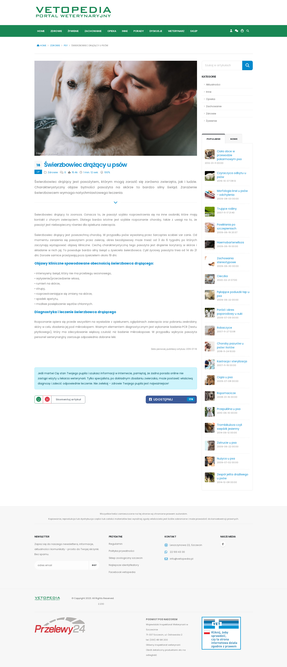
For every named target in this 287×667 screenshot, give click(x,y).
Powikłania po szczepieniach (226, 226)
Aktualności (213, 84)
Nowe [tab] (233, 138)
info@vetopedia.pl (181, 558)
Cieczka (222, 276)
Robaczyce (224, 328)
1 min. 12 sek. (90, 172)
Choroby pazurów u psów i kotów (230, 345)
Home (41, 31)
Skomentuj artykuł (68, 399)
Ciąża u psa (225, 377)
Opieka (111, 31)
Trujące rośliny (227, 209)
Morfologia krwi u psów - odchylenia (232, 193)
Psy (66, 45)
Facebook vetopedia (122, 572)
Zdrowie (56, 31)
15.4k (74, 172)
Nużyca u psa (226, 458)
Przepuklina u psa (228, 409)
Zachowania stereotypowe (226, 260)
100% (107, 172)
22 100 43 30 (177, 552)
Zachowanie (93, 31)
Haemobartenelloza (230, 242)
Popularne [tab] (213, 138)
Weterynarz (176, 31)
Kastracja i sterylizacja (232, 361)
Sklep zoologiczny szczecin (126, 558)
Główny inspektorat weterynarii (163, 644)
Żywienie (73, 31)
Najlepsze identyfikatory (124, 565)
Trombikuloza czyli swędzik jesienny (229, 427)
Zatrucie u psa (227, 443)
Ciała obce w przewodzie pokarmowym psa (229, 155)
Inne (125, 31)
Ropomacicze (226, 393)
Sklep (193, 31)
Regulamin (115, 544)
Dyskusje (155, 31)
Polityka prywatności (121, 551)
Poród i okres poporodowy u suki (229, 312)
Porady (138, 31)
